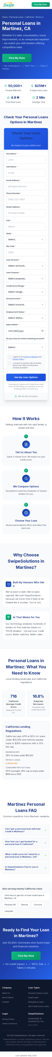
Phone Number (13, 193)
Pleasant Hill (10, 904)
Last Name (11, 166)
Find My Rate (40, 4)
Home (5, 17)
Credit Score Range (15, 286)
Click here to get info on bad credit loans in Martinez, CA (24, 896)
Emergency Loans (36, 1002)
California (29, 17)
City (8, 220)
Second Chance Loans (38, 993)
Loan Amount (13, 260)
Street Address (13, 207)
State (9, 233)
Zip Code (11, 246)
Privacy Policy (18, 359)
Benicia (24, 904)
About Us (6, 993)
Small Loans (33, 997)
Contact (5, 1002)
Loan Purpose (13, 272)
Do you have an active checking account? (25, 340)
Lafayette (9, 911)
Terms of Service (31, 357)
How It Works (8, 997)
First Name (11, 153)
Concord (38, 904)
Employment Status (16, 312)
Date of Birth (12, 324)
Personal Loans (16, 17)
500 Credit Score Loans (38, 1006)
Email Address (13, 180)
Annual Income (13, 298)
